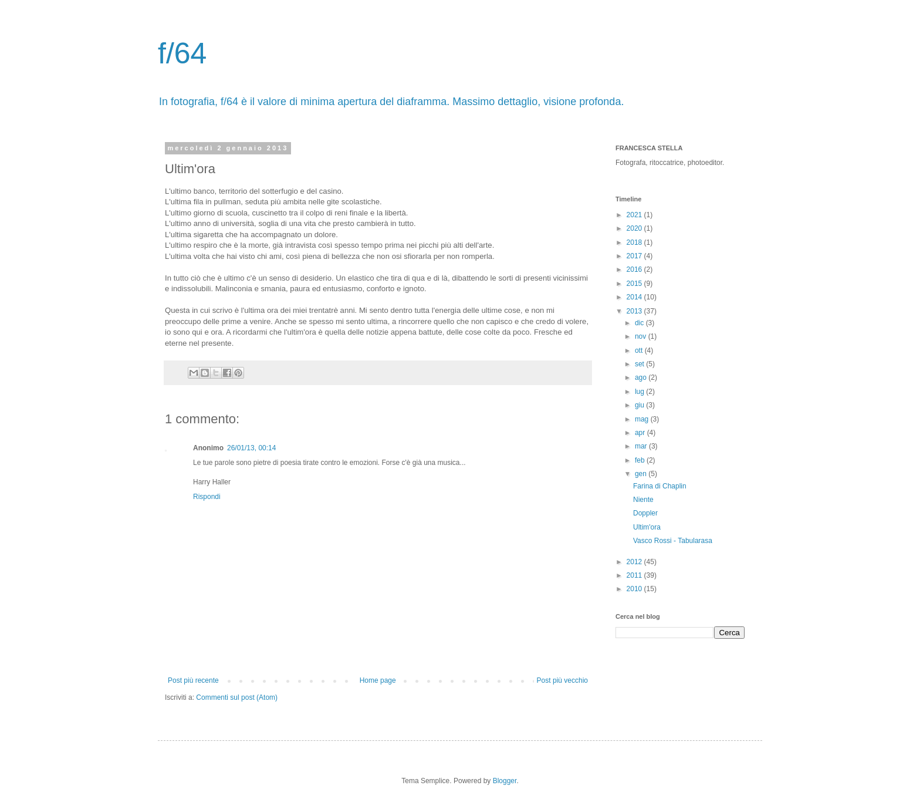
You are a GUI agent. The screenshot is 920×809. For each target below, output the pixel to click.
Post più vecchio (562, 680)
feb (641, 460)
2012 (635, 562)
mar (642, 446)
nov (641, 336)
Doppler (645, 513)
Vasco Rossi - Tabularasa (672, 541)
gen (641, 474)
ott (640, 350)
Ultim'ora (647, 527)
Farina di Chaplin (659, 486)
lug (640, 391)
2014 (635, 297)
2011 (635, 575)
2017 (635, 256)
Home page (378, 680)
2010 (635, 589)
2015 (635, 283)
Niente (643, 499)
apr (641, 433)
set (640, 364)
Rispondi (207, 497)
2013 (635, 311)
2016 (635, 269)
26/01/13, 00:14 (251, 448)
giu (640, 405)
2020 (635, 228)
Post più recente (193, 680)
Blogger (505, 781)
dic (640, 323)
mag (643, 419)
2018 (635, 242)
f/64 (182, 53)
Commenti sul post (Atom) (237, 697)
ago (641, 377)
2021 (635, 215)
